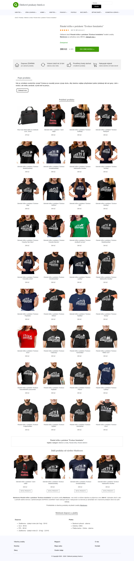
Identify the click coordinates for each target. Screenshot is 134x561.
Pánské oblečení (82, 443)
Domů (16, 17)
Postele (73, 12)
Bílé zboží (83, 12)
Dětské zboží (96, 12)
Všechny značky (19, 542)
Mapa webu (58, 546)
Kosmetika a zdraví (111, 12)
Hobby (42, 12)
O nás (97, 542)
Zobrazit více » (90, 37)
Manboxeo (63, 37)
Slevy (16, 550)
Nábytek (18, 12)
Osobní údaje (58, 550)
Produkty (21, 17)
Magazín (57, 542)
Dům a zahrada (30, 12)
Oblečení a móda (28, 17)
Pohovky (63, 12)
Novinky (16, 546)
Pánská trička (73, 443)
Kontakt (97, 546)
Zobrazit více (22, 90)
